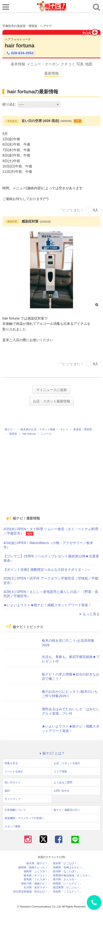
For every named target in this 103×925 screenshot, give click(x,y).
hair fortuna (19, 46)
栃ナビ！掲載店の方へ (67, 809)
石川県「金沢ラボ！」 (37, 887)
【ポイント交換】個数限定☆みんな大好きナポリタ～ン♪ (46, 569)
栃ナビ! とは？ (51, 753)
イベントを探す (14, 771)
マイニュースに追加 (51, 390)
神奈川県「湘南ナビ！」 (35, 883)
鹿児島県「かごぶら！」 (67, 887)
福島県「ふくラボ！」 (37, 871)
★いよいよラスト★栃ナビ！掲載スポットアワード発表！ (47, 605)
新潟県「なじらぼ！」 (66, 871)
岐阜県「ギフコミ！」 (37, 875)
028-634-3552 (20, 53)
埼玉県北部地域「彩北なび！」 (31, 891)
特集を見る (11, 763)
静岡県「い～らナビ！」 (67, 883)
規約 (7, 790)
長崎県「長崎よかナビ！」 (69, 867)
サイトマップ (13, 798)
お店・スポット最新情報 (51, 401)
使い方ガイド (13, 782)
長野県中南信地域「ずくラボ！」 (73, 875)
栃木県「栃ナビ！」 (38, 863)
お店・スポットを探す (67, 763)
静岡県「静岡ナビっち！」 (34, 867)
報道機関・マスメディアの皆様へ (24, 818)
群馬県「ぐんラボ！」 (37, 879)
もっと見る (89, 614)
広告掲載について (15, 809)
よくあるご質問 (63, 782)
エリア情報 (60, 771)
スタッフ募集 (13, 826)
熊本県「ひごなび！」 (66, 863)
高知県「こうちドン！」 (67, 891)
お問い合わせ (62, 790)
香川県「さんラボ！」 (66, 879)
